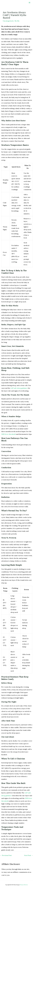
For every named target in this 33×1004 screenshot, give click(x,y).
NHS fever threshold (8, 434)
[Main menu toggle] (29, 3)
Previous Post (6, 855)
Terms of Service (24, 884)
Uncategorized (8, 21)
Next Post (28, 855)
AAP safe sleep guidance (19, 388)
